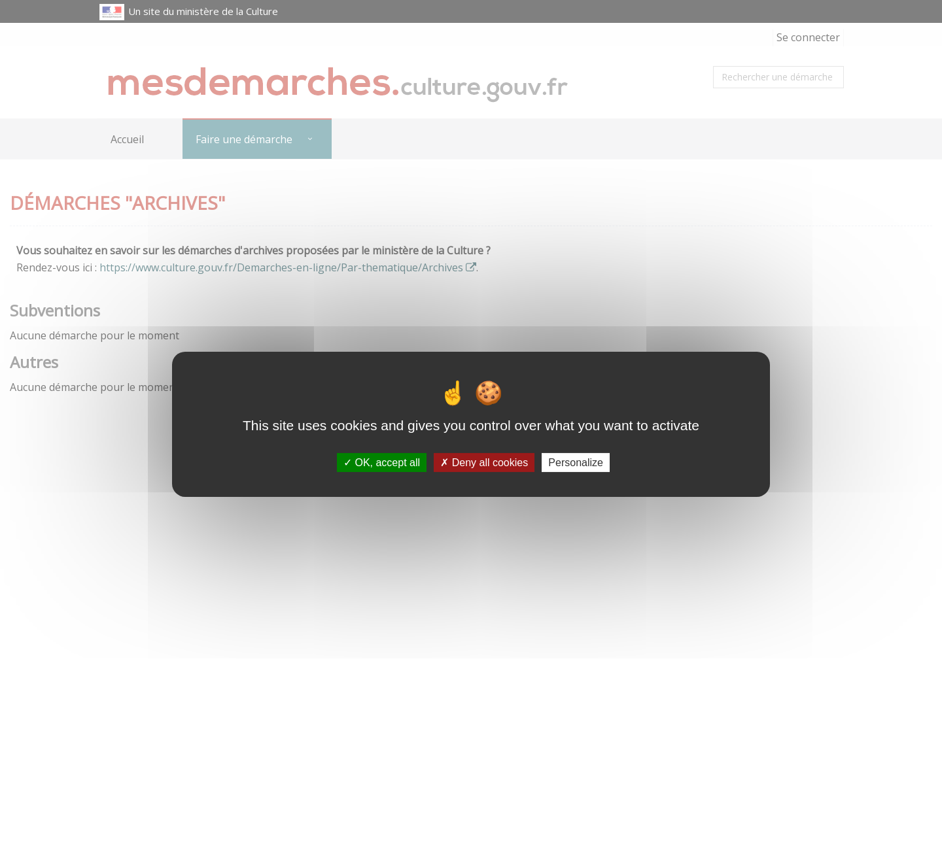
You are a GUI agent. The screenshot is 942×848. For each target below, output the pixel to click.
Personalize (575, 461)
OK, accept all (381, 461)
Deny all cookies (484, 461)
